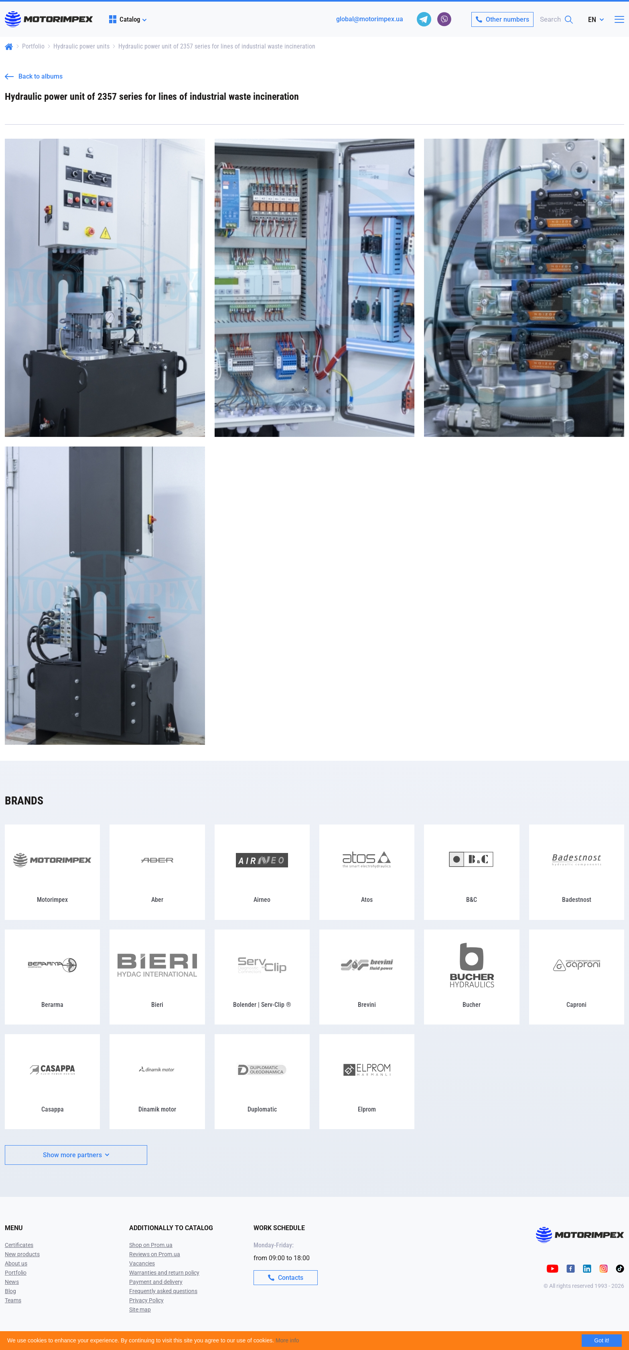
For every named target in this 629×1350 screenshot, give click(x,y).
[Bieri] (157, 977)
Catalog (124, 19)
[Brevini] (366, 977)
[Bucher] (471, 977)
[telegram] (424, 19)
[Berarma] (52, 977)
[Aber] (157, 872)
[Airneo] (262, 872)
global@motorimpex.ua (369, 19)
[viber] (444, 19)
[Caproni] (576, 977)
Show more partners (76, 1155)
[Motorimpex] (52, 872)
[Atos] (366, 872)
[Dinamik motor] (157, 1081)
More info (287, 1340)
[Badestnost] (576, 872)
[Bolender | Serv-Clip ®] (262, 977)
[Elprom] (366, 1081)
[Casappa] (52, 1081)
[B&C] (471, 872)
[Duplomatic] (262, 1081)
